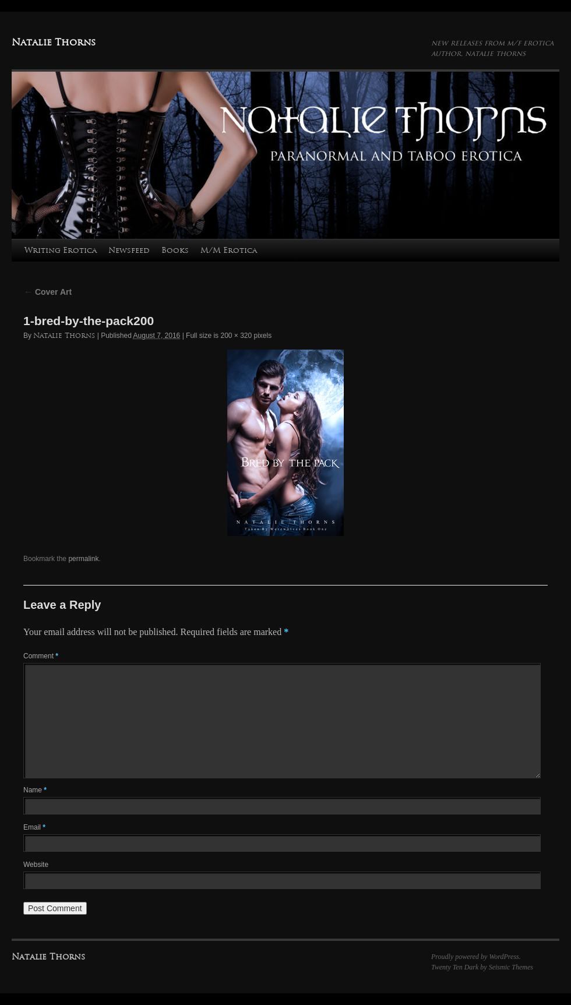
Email (34, 827)
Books (175, 250)
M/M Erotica (228, 250)
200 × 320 (236, 336)
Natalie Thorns (54, 42)
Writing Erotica (60, 250)
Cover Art (47, 292)
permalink (83, 559)
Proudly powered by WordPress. (476, 957)
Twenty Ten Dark (454, 967)
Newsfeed (129, 250)
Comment (40, 656)
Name (35, 790)
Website (35, 865)
